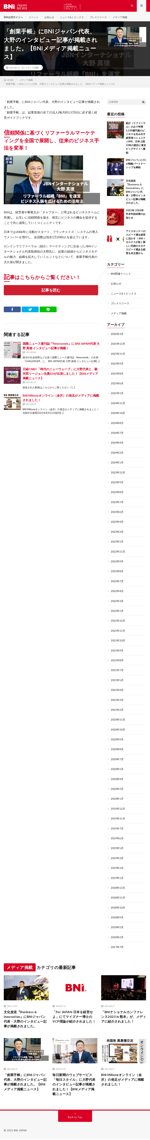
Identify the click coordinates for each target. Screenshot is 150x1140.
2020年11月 (118, 719)
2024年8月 (117, 425)
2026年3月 (117, 337)
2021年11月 (118, 631)
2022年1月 (117, 612)
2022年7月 (117, 582)
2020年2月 (117, 788)
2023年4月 (117, 523)
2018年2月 (117, 935)
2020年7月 (117, 759)
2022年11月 (118, 553)
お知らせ (51, 18)
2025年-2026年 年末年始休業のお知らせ (135, 217)
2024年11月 (118, 405)
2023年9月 (117, 484)
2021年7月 (117, 670)
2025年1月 (117, 396)
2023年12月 (118, 474)
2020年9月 (117, 739)
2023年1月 (117, 543)
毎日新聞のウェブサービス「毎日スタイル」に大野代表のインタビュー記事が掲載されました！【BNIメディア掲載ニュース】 (74, 1084)
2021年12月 (118, 621)
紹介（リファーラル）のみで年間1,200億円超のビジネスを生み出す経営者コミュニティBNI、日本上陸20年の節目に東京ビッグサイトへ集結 (136, 141)
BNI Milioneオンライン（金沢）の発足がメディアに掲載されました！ (122, 1079)
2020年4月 (117, 778)
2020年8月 (117, 749)
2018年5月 (117, 926)
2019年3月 (117, 857)
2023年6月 (117, 513)
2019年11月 (118, 818)
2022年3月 (117, 602)
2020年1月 (117, 798)
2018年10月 (118, 906)
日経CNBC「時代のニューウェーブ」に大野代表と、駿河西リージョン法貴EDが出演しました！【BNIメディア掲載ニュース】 (60, 377)
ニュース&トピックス (75, 18)
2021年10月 (118, 641)
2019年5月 (117, 847)
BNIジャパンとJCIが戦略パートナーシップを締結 (136, 167)
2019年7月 (117, 827)
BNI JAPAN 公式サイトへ (71, 6)
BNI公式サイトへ (14, 18)
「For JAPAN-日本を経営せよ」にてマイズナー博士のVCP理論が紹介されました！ (74, 1018)
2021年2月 (117, 710)
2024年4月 (117, 445)
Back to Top (75, 1118)
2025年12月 (118, 346)
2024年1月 (117, 464)
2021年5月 (117, 680)
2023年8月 (117, 494)
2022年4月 (117, 592)
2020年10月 (118, 729)
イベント (35, 18)
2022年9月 (117, 562)
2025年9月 (117, 366)
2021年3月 (117, 700)
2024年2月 (117, 454)
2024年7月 (117, 435)
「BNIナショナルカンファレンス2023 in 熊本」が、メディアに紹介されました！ (123, 1015)
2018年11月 (118, 896)
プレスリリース (103, 18)
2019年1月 (117, 877)
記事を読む (51, 293)
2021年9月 (117, 651)
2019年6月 (117, 837)
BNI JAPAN (20, 1131)
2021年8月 (117, 661)
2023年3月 (117, 533)
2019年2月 (117, 867)
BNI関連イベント (121, 277)
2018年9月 (117, 916)
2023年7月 (117, 504)
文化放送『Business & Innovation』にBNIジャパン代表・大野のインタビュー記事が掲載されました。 (135, 195)
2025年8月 (117, 376)
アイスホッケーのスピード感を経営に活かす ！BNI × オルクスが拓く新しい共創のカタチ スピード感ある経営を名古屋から (137, 245)
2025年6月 (117, 386)
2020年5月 (117, 769)
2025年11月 (118, 356)
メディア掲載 (127, 18)
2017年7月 (117, 945)
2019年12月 (118, 808)
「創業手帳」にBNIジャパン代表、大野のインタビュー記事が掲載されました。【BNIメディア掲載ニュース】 (26, 1084)
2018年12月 (118, 886)
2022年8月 (117, 572)
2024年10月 (118, 415)
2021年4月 (117, 690)
